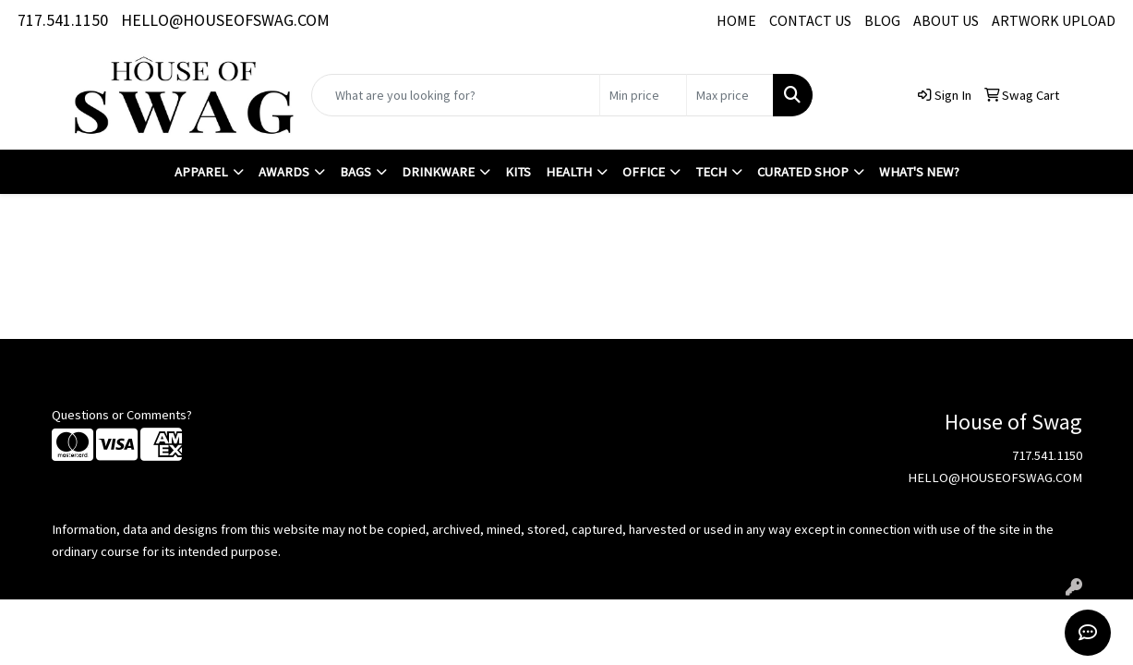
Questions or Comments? (122, 414)
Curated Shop (803, 171)
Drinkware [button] (438, 171)
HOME (736, 20)
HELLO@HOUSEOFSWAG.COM (225, 19)
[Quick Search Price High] (730, 95)
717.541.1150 (63, 19)
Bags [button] (355, 171)
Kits (518, 171)
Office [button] (643, 171)
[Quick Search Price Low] (643, 95)
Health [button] (569, 171)
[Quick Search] (455, 95)
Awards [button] (284, 171)
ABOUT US (946, 20)
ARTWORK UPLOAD (1053, 20)
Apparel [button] (201, 171)
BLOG (882, 20)
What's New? (919, 171)
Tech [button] (711, 171)
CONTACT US (810, 20)
